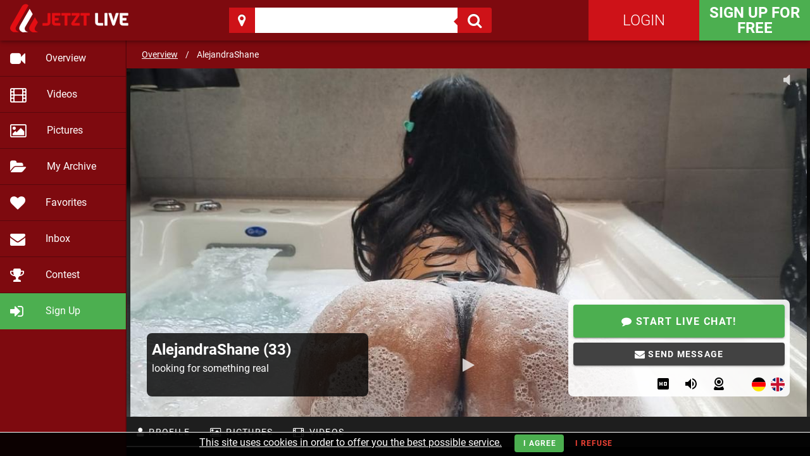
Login (644, 20)
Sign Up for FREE (754, 20)
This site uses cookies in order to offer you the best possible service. (350, 442)
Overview (160, 54)
